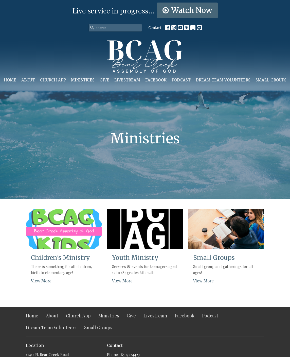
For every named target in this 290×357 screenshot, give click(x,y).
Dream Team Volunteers (223, 80)
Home (10, 80)
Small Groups (271, 80)
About (28, 80)
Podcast (181, 80)
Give (104, 80)
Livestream (127, 80)
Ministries (83, 80)
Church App (53, 80)
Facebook (156, 80)
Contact (154, 28)
